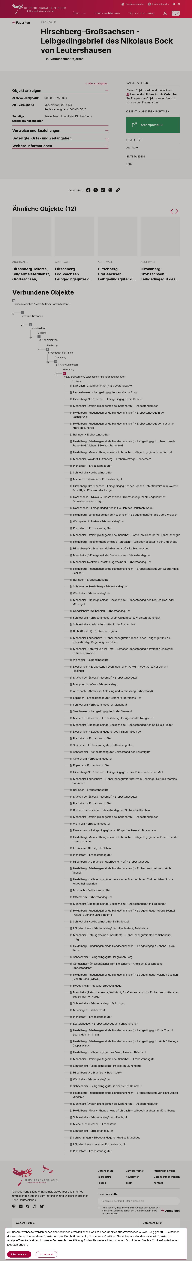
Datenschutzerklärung (68, 1240)
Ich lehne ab (46, 1254)
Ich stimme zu (19, 1254)
